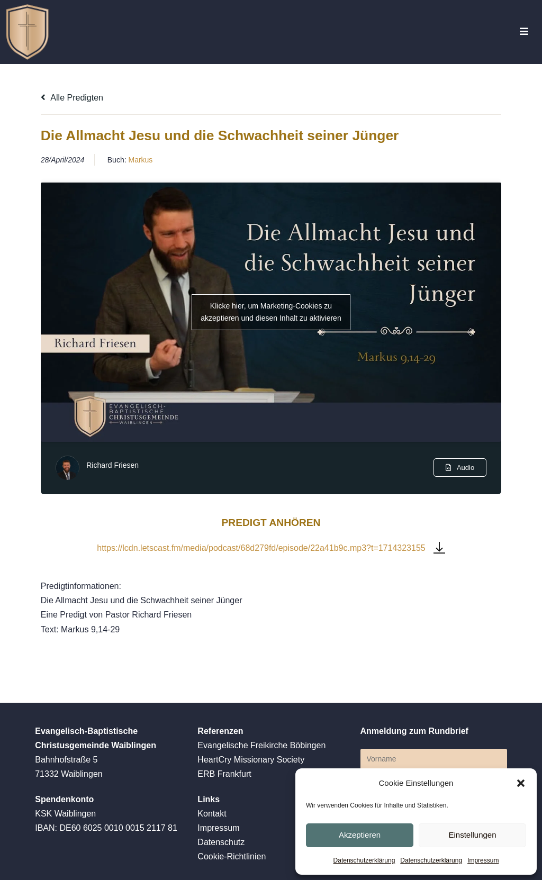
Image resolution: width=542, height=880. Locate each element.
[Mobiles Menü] (524, 32)
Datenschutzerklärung (364, 860)
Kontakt (211, 813)
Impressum (483, 860)
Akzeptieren (360, 834)
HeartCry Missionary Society (250, 759)
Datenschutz (221, 842)
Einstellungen (472, 834)
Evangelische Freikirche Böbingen (261, 745)
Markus (140, 160)
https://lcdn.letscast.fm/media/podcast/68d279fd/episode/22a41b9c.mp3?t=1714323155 (261, 547)
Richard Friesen (112, 465)
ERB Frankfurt (224, 773)
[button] (521, 783)
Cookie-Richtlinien (231, 856)
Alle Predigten (72, 97)
